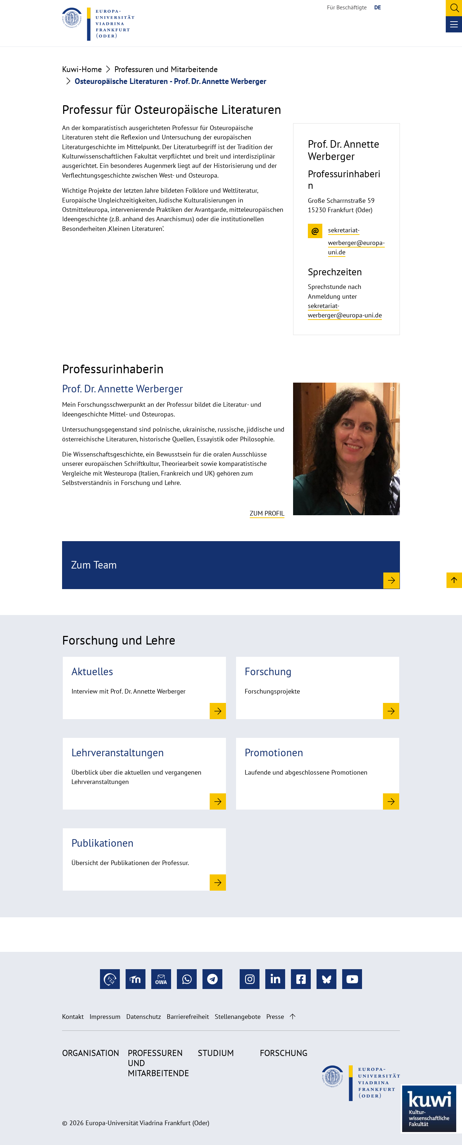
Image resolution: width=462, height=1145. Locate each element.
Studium (216, 1053)
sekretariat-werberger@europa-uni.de (345, 310)
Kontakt (73, 1016)
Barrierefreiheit (188, 1016)
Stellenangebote (238, 1016)
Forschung (284, 1053)
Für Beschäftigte (347, 7)
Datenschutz (143, 1016)
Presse (275, 1016)
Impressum (105, 1016)
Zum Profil (267, 513)
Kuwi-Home (82, 69)
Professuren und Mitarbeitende (166, 69)
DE (377, 7)
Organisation (90, 1053)
